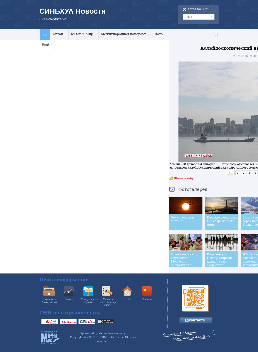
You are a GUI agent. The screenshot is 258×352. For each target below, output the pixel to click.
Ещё (47, 45)
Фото (158, 34)
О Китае (146, 299)
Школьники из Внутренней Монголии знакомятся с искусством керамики (182, 263)
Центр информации (64, 279)
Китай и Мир (83, 34)
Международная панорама (125, 34)
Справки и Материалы (49, 300)
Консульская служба (89, 300)
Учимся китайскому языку (108, 302)
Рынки (68, 299)
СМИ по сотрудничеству (70, 312)
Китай (59, 34)
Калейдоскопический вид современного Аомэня (223, 221)
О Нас (127, 299)
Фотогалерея (192, 189)
